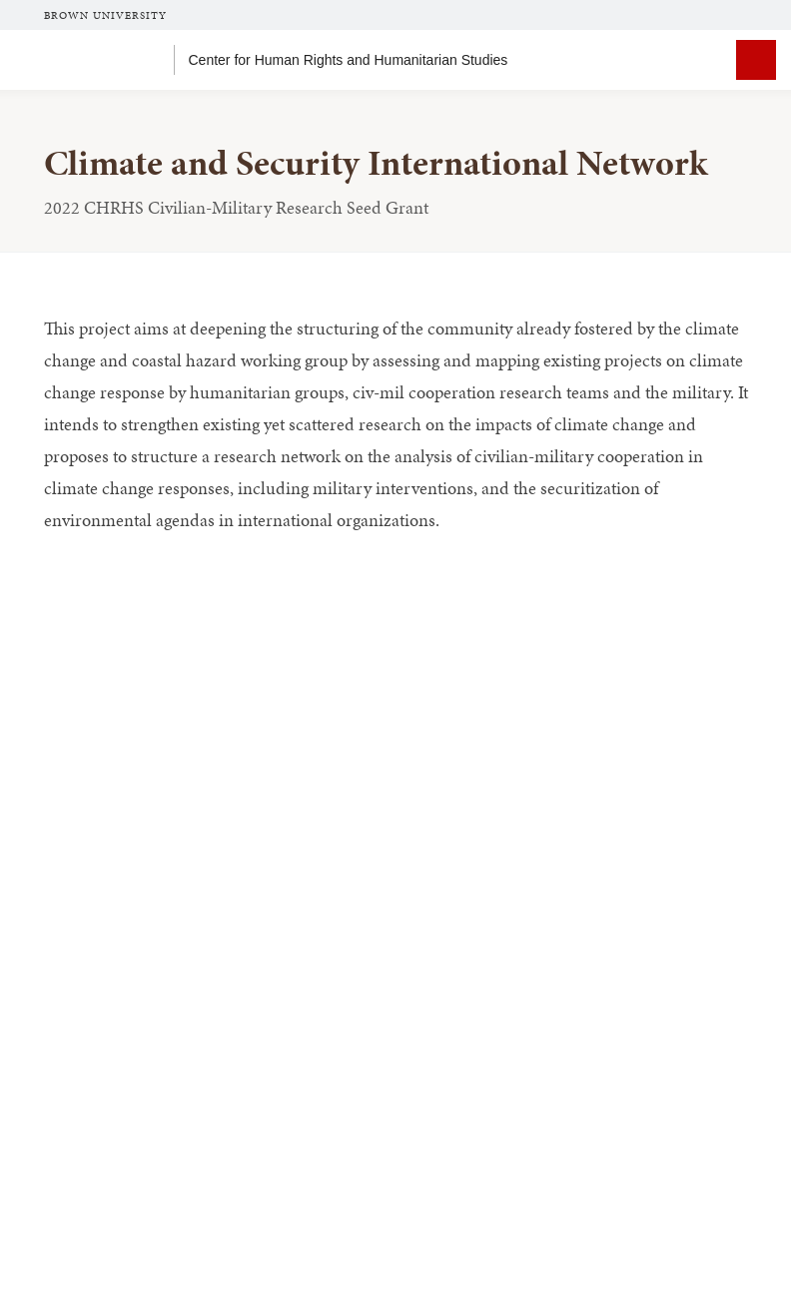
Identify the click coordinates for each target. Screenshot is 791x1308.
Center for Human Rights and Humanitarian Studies (348, 60)
